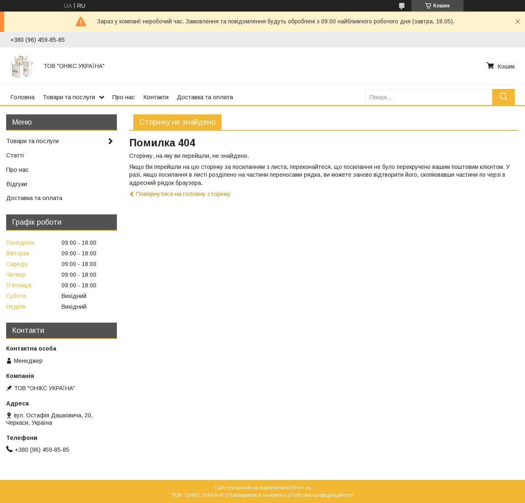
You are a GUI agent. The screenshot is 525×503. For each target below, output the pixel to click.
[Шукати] (503, 97)
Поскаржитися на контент (257, 495)
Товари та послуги (69, 96)
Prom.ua (301, 488)
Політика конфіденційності (322, 495)
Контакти (156, 96)
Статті (15, 155)
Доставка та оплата (205, 96)
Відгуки (16, 183)
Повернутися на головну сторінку (183, 193)
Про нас (123, 96)
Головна (22, 96)
